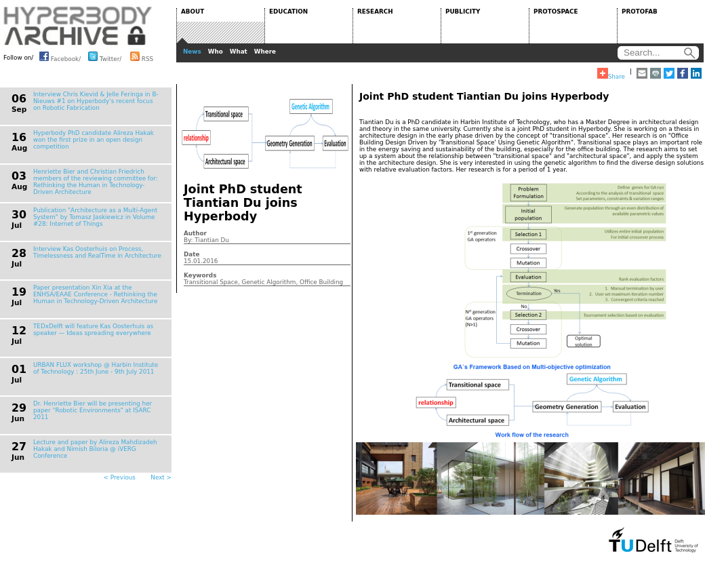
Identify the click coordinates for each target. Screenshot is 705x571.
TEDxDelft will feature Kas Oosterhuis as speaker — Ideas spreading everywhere (93, 329)
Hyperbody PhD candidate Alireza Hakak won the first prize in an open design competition (93, 140)
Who (215, 51)
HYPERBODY (78, 25)
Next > (161, 477)
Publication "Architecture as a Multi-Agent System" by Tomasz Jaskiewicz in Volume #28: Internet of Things (95, 217)
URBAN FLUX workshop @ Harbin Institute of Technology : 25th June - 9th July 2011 (95, 368)
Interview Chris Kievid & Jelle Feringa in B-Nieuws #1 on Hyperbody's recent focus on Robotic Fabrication (96, 101)
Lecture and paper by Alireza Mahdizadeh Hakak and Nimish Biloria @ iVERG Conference (95, 449)
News (192, 51)
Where (265, 51)
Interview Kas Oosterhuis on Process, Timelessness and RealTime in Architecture (97, 252)
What (238, 51)
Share (611, 74)
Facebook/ (60, 56)
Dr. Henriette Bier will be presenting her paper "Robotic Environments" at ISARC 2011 (92, 410)
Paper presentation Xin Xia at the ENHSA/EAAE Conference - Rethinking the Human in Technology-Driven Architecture (95, 294)
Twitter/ (104, 56)
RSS (141, 56)
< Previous (120, 477)
